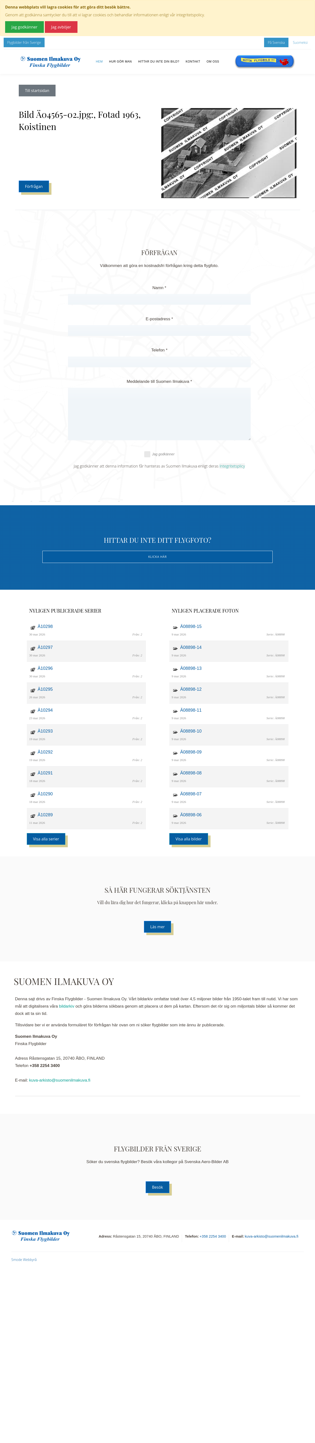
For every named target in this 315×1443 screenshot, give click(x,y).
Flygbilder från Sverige (24, 42)
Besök (157, 1187)
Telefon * (159, 350)
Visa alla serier (46, 839)
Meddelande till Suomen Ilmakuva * (159, 381)
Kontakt (193, 61)
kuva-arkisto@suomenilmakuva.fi (59, 1080)
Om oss (213, 61)
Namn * (159, 287)
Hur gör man (120, 61)
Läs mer (157, 926)
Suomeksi (300, 42)
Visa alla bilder (189, 839)
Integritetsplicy (232, 466)
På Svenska (276, 42)
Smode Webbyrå (24, 1259)
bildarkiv (66, 1006)
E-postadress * (159, 319)
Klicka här (157, 557)
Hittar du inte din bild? (158, 61)
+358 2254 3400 (213, 1236)
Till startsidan (37, 90)
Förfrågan (34, 186)
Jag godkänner (159, 454)
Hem (99, 61)
